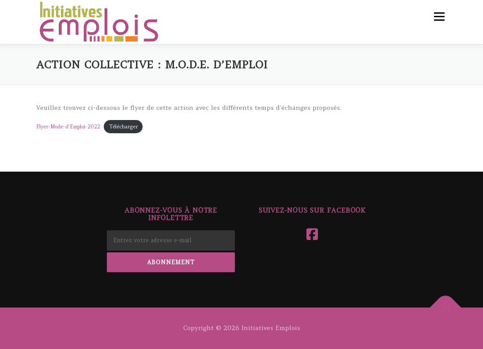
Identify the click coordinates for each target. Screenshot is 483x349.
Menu (439, 16)
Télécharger (123, 127)
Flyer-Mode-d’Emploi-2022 (68, 127)
